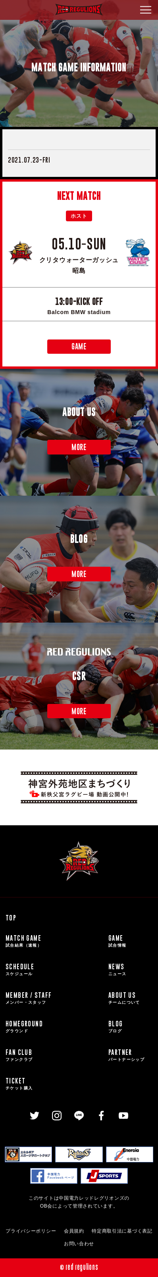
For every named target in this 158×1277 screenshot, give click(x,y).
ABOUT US (130, 998)
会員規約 (74, 1231)
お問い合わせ (79, 1243)
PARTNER (130, 1055)
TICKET (56, 1083)
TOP (11, 917)
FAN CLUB (56, 1055)
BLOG (130, 1026)
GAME (79, 346)
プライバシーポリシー (31, 1231)
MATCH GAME (56, 941)
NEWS (130, 969)
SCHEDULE (56, 969)
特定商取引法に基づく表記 (122, 1231)
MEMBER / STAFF (56, 998)
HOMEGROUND (56, 1026)
